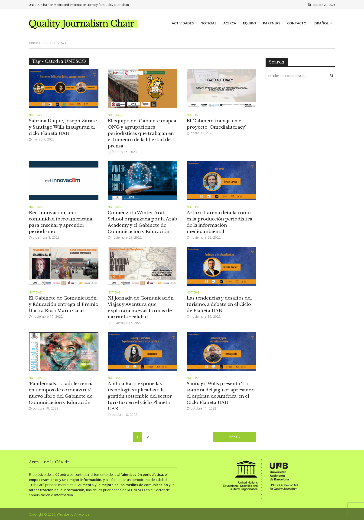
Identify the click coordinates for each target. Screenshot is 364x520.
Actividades (183, 23)
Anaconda (81, 514)
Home (33, 42)
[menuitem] (322, 23)
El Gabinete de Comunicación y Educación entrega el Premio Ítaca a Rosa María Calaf (63, 304)
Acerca (229, 23)
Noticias (208, 23)
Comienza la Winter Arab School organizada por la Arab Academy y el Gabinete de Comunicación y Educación (142, 222)
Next (233, 436)
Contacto (296, 23)
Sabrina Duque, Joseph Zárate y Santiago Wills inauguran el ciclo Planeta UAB (63, 127)
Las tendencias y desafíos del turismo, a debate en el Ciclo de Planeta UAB (219, 304)
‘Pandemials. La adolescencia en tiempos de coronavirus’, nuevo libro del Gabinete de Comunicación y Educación (61, 393)
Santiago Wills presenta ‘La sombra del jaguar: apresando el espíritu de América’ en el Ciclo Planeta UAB (221, 393)
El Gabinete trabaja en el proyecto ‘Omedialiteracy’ (216, 124)
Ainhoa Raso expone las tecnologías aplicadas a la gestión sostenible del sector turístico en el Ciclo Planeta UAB (140, 396)
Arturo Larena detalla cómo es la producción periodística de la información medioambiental (219, 222)
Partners (271, 23)
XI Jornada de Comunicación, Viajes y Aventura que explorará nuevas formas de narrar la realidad (141, 307)
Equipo (249, 23)
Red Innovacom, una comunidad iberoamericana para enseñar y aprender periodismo (60, 222)
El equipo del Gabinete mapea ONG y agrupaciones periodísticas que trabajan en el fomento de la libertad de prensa (142, 133)
